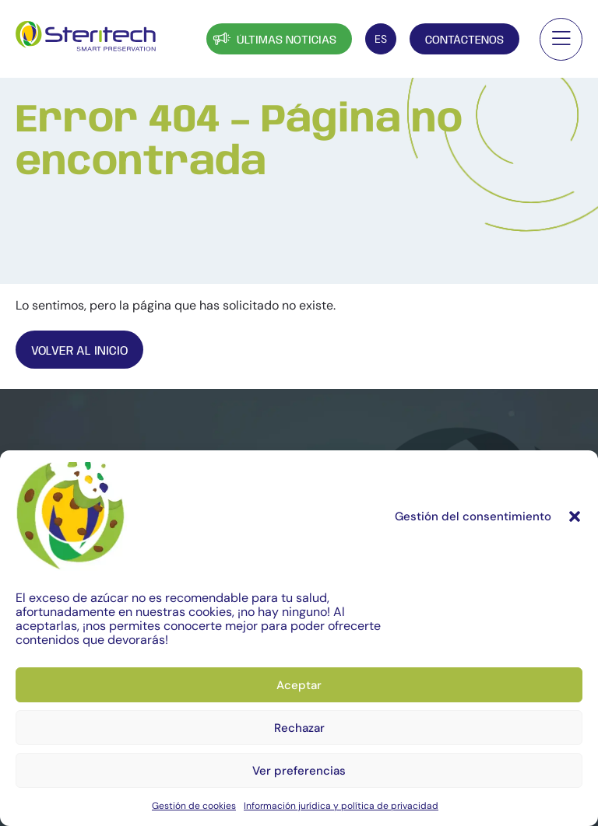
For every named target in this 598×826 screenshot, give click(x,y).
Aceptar (299, 685)
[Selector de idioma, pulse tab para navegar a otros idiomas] (380, 38)
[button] (574, 516)
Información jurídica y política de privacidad (341, 806)
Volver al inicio (79, 351)
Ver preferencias (299, 771)
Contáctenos (464, 40)
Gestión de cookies (194, 806)
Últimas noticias (273, 38)
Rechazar (299, 728)
